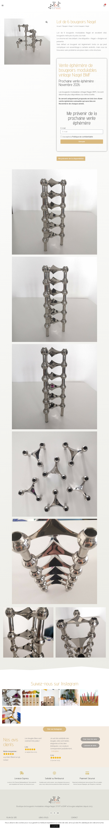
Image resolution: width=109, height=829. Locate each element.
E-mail (63, 128)
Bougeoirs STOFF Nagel (16, 807)
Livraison (44, 807)
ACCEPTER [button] (54, 826)
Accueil (59, 26)
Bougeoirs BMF (13, 814)
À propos (76, 803)
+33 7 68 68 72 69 (78, 815)
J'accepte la (77, 137)
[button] (2, 5)
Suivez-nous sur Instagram (54, 683)
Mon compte (45, 803)
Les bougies (12, 803)
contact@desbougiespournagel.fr (83, 811)
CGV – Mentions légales (48, 814)
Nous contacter (77, 807)
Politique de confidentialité (82, 137)
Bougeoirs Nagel (67, 26)
